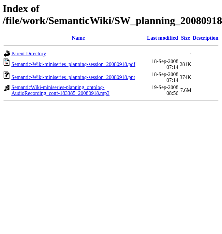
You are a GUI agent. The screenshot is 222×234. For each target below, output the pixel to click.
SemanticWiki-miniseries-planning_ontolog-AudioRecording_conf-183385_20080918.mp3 (60, 90)
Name (78, 38)
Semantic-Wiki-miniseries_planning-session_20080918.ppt (73, 77)
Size (185, 38)
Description (205, 38)
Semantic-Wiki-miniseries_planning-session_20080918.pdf (73, 64)
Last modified (162, 38)
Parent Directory (28, 53)
